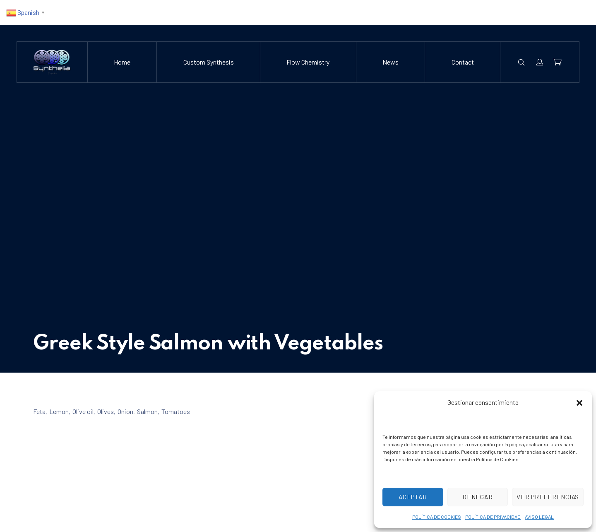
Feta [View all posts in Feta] (39, 411)
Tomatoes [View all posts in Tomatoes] (175, 411)
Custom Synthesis (208, 62)
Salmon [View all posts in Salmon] (147, 411)
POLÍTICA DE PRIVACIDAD (493, 517)
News (390, 62)
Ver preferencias (548, 497)
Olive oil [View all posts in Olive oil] (83, 411)
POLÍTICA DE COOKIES (436, 517)
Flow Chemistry (307, 62)
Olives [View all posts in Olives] (105, 411)
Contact (463, 62)
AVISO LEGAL (539, 517)
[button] (579, 403)
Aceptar (413, 497)
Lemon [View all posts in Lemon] (59, 411)
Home (122, 62)
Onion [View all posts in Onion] (125, 411)
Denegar (477, 497)
